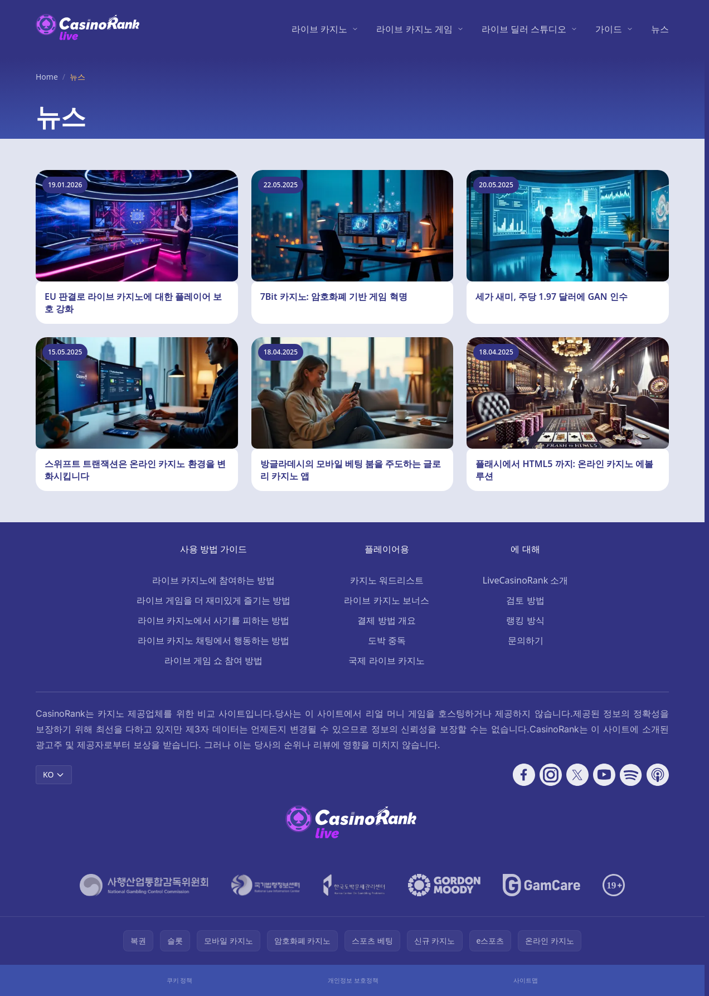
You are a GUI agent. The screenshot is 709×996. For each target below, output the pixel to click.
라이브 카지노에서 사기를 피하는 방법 (214, 620)
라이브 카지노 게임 (414, 29)
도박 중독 (387, 640)
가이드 (608, 29)
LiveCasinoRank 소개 (526, 580)
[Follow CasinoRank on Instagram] (551, 775)
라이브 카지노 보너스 (386, 600)
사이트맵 (525, 980)
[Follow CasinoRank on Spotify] (631, 775)
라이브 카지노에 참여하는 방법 (213, 580)
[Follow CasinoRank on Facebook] (524, 775)
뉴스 (660, 29)
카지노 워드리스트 (387, 580)
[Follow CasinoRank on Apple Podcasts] (658, 775)
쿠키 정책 (180, 980)
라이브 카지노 (319, 29)
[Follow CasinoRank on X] (577, 775)
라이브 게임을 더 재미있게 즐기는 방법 (214, 600)
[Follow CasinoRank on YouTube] (604, 775)
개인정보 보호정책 (353, 980)
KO (54, 774)
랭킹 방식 (525, 620)
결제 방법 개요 (386, 620)
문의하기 (525, 640)
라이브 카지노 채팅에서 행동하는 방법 (214, 640)
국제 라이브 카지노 (386, 660)
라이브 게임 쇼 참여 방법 (213, 660)
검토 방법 (525, 600)
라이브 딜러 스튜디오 (524, 29)
